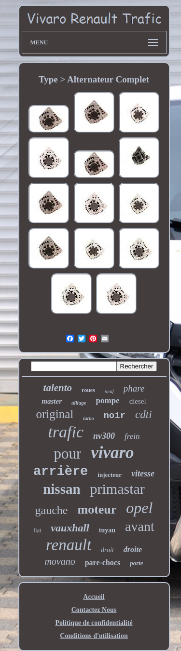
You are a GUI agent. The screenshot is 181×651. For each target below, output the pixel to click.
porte (136, 563)
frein (132, 436)
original (54, 413)
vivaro (112, 452)
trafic (66, 432)
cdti (143, 414)
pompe (108, 400)
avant (139, 526)
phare (134, 388)
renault (68, 545)
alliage (78, 403)
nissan (61, 489)
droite (133, 549)
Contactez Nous (94, 609)
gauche (51, 510)
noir (114, 415)
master (52, 401)
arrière (60, 471)
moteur (97, 509)
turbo (88, 418)
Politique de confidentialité (93, 622)
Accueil (93, 596)
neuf (109, 391)
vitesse (142, 473)
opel (139, 507)
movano (59, 561)
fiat (37, 530)
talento (57, 387)
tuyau (107, 530)
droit (107, 550)
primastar (117, 489)
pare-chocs (102, 562)
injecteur (109, 474)
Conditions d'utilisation (93, 635)
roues (88, 390)
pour (67, 453)
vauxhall (70, 528)
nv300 (104, 436)
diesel (137, 401)
